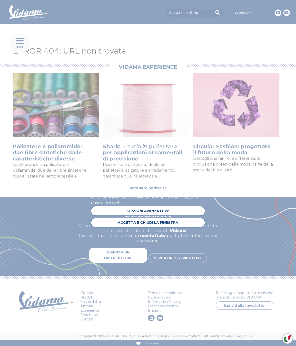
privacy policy (105, 191)
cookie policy (166, 185)
